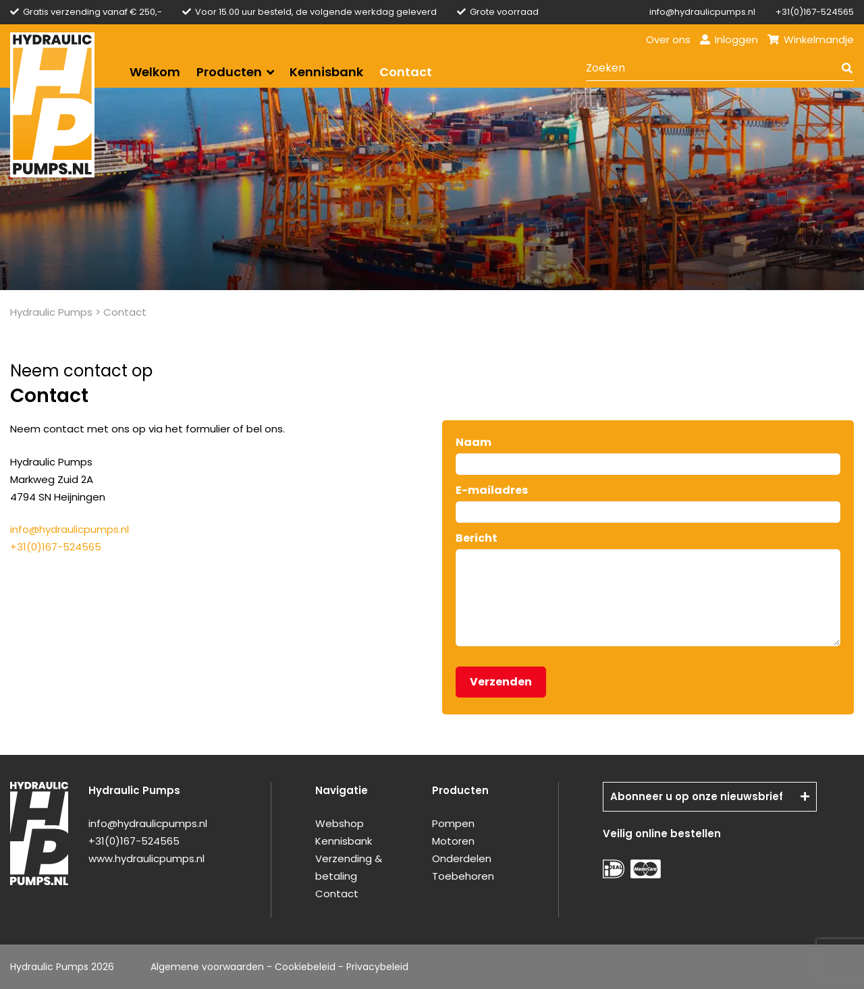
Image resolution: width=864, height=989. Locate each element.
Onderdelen (461, 858)
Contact (405, 71)
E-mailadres (492, 490)
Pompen (453, 823)
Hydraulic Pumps (51, 312)
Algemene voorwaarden (207, 966)
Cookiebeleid (305, 966)
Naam (473, 442)
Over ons (668, 39)
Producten (229, 71)
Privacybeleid (377, 966)
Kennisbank (326, 71)
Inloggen (729, 39)
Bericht (476, 538)
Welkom (155, 71)
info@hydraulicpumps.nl (702, 11)
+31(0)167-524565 (815, 11)
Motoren (453, 841)
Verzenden (501, 681)
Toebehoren (463, 876)
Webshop (339, 823)
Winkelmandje (810, 39)
